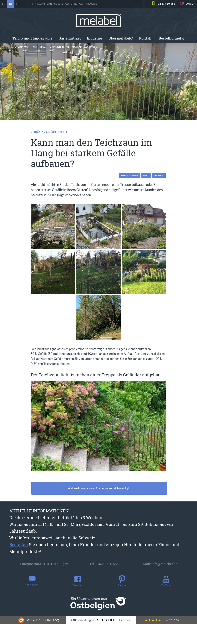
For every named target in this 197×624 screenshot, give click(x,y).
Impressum (38, 4)
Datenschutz (55, 4)
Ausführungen (74, 4)
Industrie (94, 38)
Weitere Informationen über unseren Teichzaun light (99, 488)
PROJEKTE (91, 4)
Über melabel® (120, 38)
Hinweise (125, 620)
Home (11, 47)
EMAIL (189, 3)
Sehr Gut (106, 620)
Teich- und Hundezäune (33, 38)
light (146, 175)
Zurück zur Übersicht (49, 132)
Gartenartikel (70, 38)
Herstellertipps (129, 175)
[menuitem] (32, 38)
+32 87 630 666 (165, 3)
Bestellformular (171, 38)
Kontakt (146, 38)
